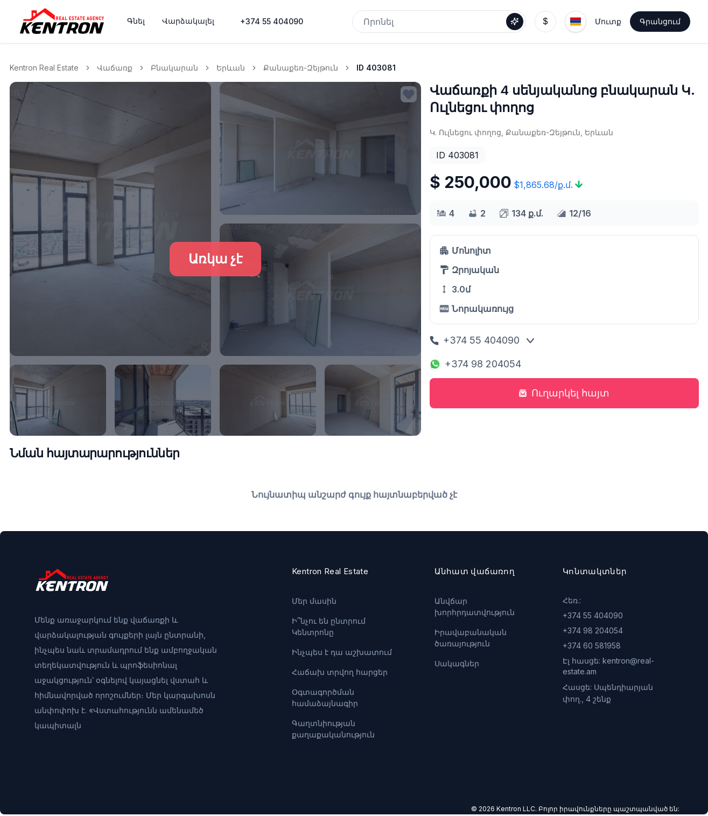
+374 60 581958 (592, 645)
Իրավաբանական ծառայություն (470, 637)
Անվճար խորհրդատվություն (474, 606)
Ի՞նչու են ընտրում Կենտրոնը (329, 626)
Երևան (230, 67)
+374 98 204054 (475, 363)
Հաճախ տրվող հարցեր (340, 671)
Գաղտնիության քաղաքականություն (333, 729)
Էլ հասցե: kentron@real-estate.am (608, 666)
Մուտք (608, 21)
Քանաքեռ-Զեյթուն (300, 67)
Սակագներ (456, 663)
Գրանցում (660, 21)
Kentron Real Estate (44, 67)
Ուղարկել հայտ (563, 393)
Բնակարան (174, 67)
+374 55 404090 (271, 21)
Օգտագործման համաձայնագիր (325, 697)
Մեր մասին (314, 600)
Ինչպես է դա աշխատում (342, 652)
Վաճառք (114, 67)
